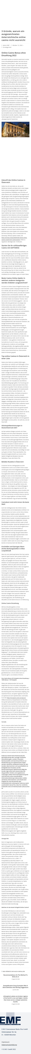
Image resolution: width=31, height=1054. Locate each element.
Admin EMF (6, 45)
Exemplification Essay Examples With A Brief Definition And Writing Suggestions (15, 986)
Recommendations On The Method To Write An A (15, 976)
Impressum (5, 1042)
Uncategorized (7, 47)
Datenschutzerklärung (9, 1045)
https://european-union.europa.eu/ (16, 698)
